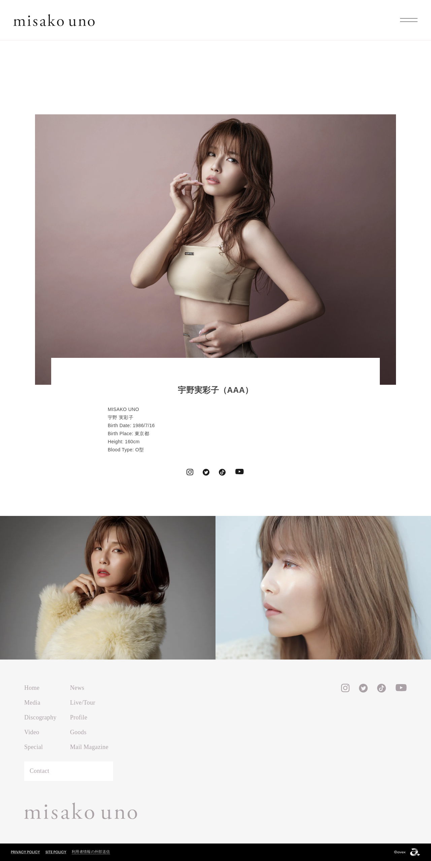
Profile (78, 717)
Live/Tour (82, 702)
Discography (40, 717)
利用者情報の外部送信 (91, 852)
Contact (39, 771)
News (77, 687)
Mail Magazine (89, 747)
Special (33, 747)
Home (31, 687)
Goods (78, 732)
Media (32, 702)
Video (31, 732)
